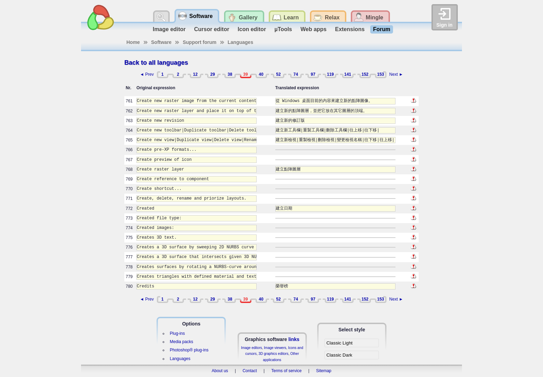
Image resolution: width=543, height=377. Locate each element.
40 (261, 74)
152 (365, 74)
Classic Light (339, 343)
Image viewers (275, 348)
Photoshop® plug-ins (189, 350)
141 (347, 74)
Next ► (396, 74)
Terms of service (287, 370)
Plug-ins (177, 333)
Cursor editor (211, 29)
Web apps (314, 29)
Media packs (181, 341)
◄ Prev (147, 74)
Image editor (169, 29)
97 (313, 74)
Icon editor (252, 29)
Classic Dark (339, 355)
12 (195, 74)
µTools (283, 29)
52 (278, 74)
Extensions (349, 29)
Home (133, 42)
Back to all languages (156, 62)
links (294, 339)
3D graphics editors (273, 354)
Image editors (251, 348)
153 (380, 74)
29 (212, 74)
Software (161, 42)
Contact (249, 370)
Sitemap (323, 370)
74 (295, 74)
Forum (381, 29)
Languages (240, 42)
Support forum (199, 42)
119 (330, 74)
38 (230, 74)
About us (220, 370)
